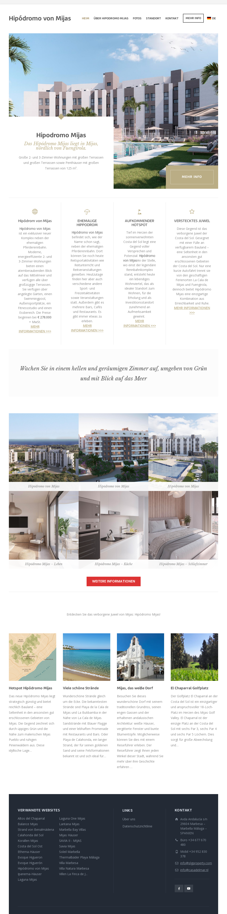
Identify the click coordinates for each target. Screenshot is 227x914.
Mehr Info (193, 18)
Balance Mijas (28, 824)
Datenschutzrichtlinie (137, 826)
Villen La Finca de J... (73, 874)
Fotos (137, 18)
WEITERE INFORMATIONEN (113, 581)
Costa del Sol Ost (30, 846)
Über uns (128, 819)
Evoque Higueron (30, 857)
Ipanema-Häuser (30, 874)
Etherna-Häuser (29, 852)
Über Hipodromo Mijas (111, 18)
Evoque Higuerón (30, 863)
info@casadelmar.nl (194, 870)
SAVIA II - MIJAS (70, 840)
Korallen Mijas (28, 840)
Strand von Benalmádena (36, 829)
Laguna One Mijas (72, 818)
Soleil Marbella (69, 852)
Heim (85, 18)
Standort (153, 18)
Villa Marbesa (68, 863)
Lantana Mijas (69, 824)
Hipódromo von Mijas (33, 868)
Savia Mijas (67, 846)
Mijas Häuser (68, 835)
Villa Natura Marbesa (74, 868)
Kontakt (171, 18)
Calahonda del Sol (30, 835)
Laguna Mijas (27, 879)
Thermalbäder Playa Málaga (79, 857)
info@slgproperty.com (196, 863)
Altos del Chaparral (31, 818)
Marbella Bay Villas (72, 829)
